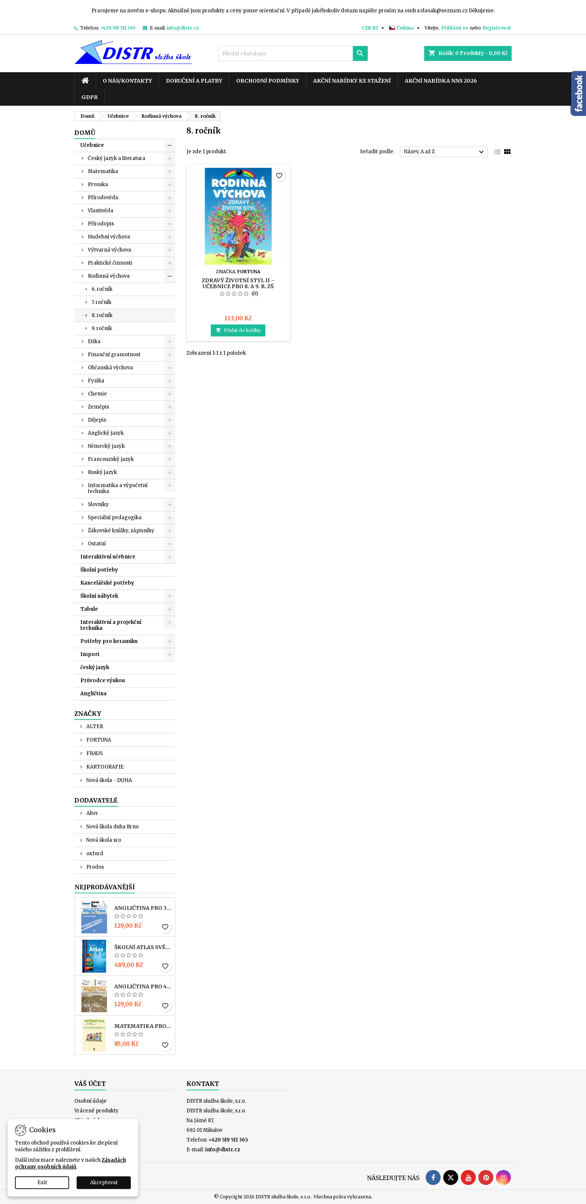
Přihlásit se (454, 28)
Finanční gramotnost (114, 354)
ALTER (94, 726)
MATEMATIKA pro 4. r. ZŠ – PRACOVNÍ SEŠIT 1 (143, 1026)
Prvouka (98, 184)
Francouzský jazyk (111, 459)
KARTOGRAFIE (104, 767)
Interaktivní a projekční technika (110, 625)
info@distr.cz (183, 28)
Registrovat (497, 28)
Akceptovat (104, 1182)
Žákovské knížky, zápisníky (121, 530)
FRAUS (94, 753)
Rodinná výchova (109, 276)
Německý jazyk (106, 446)
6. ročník (102, 289)
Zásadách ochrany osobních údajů (70, 1163)
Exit (42, 1182)
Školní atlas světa (143, 947)
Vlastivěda (100, 210)
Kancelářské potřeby (107, 583)
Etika (94, 341)
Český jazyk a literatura (116, 158)
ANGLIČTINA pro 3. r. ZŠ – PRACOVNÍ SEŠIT (143, 908)
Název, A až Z (445, 152)
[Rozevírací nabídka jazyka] (405, 28)
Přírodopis (101, 224)
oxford (94, 853)
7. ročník (101, 302)
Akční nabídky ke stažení (352, 80)
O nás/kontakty (127, 80)
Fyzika (96, 381)
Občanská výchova (110, 367)
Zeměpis (98, 407)
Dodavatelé (96, 800)
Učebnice (92, 145)
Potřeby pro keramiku (109, 641)
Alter (91, 813)
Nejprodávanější (104, 887)
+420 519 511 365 (118, 28)
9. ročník (102, 328)
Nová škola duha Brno (112, 826)
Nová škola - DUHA (108, 780)
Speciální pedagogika (115, 517)
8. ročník (102, 315)
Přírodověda (103, 197)
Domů (84, 132)
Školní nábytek (99, 596)
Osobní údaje (90, 1101)
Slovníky (98, 504)
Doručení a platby (194, 80)
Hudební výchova (109, 237)
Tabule (89, 609)
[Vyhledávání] (293, 53)
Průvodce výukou (102, 680)
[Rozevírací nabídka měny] (374, 28)
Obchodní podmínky (267, 80)
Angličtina (93, 693)
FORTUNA (98, 740)
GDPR (89, 97)
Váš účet (90, 1083)
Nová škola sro (103, 840)
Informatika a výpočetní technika (118, 488)
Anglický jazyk (106, 433)
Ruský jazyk (102, 472)
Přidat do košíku (238, 330)
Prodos (94, 867)
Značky (87, 713)
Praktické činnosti (110, 263)
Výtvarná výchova (109, 250)
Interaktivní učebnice (107, 557)
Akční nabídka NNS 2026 (441, 80)
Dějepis (97, 420)
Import (90, 654)
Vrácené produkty (96, 1111)
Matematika (103, 171)
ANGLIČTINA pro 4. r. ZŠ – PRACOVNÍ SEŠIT (143, 986)
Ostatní (97, 544)
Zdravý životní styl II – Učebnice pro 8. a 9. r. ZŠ (238, 283)
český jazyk (94, 667)
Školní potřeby (99, 570)
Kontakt (202, 1083)
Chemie (97, 394)
